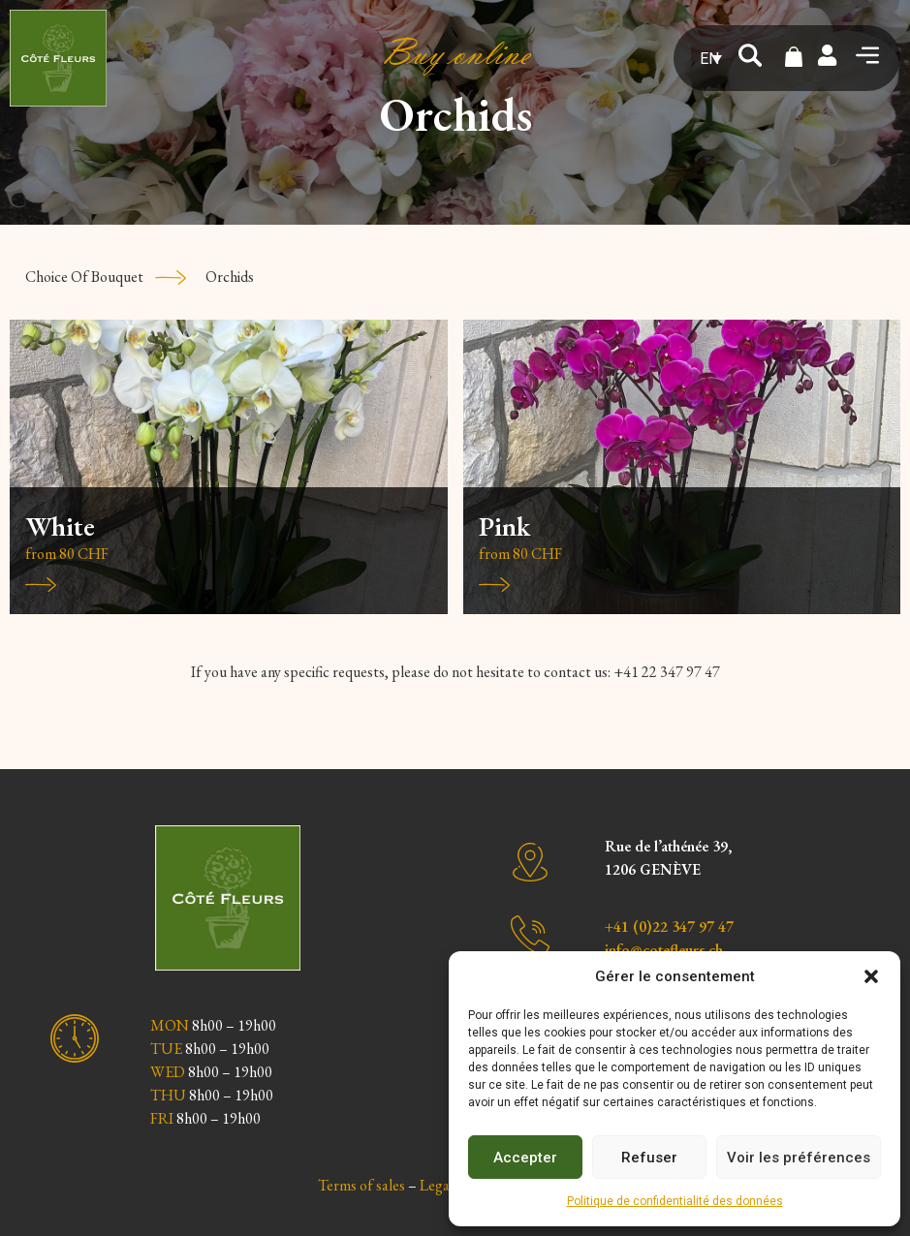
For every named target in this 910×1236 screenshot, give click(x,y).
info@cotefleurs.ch (664, 950)
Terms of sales (361, 1185)
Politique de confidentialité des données (675, 1201)
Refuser (649, 1157)
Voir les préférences (798, 1157)
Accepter (525, 1157)
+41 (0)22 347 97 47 (669, 926)
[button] (871, 976)
